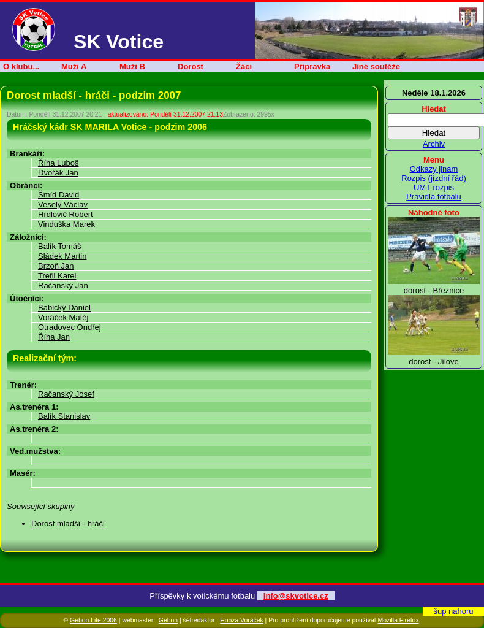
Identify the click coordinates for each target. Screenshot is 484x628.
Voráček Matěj (63, 317)
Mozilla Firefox (398, 620)
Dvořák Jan (58, 172)
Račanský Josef (66, 394)
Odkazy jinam (434, 169)
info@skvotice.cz (295, 595)
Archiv (434, 143)
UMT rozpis (434, 187)
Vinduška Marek (66, 224)
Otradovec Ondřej (69, 327)
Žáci (244, 66)
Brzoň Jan (56, 265)
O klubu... (21, 66)
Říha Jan (54, 337)
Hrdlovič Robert (65, 214)
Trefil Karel (57, 275)
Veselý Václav (63, 204)
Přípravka (312, 66)
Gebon (168, 620)
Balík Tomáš (59, 246)
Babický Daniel (64, 307)
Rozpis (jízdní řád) (433, 178)
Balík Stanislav (64, 416)
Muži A (73, 66)
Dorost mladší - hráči (68, 523)
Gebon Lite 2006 (93, 620)
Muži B (132, 66)
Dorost (190, 66)
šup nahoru (453, 611)
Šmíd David (58, 194)
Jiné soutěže (376, 66)
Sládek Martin (62, 256)
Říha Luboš (58, 162)
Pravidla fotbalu (433, 196)
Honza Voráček (241, 620)
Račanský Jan (63, 285)
